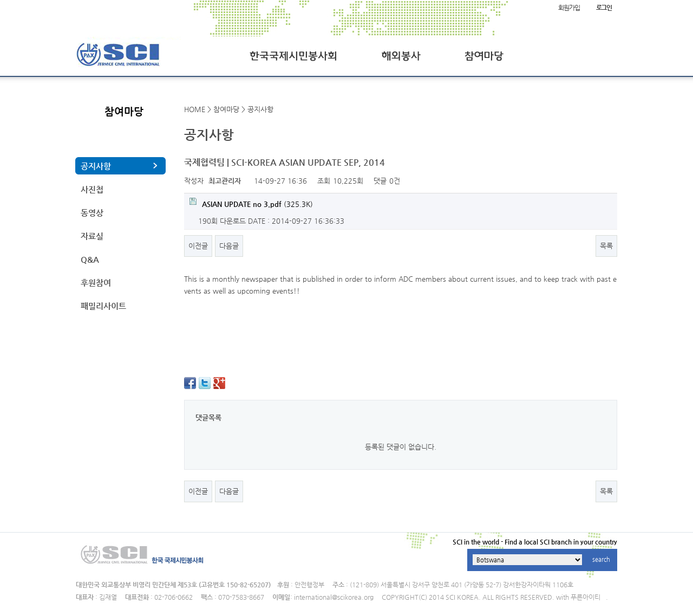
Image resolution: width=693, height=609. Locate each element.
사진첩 (92, 189)
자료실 (92, 236)
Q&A (90, 259)
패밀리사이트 (103, 305)
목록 (606, 246)
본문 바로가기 (0, 0)
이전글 (198, 246)
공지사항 (96, 166)
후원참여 (96, 282)
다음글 (229, 246)
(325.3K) (251, 203)
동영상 (92, 212)
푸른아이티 (585, 597)
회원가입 (568, 7)
